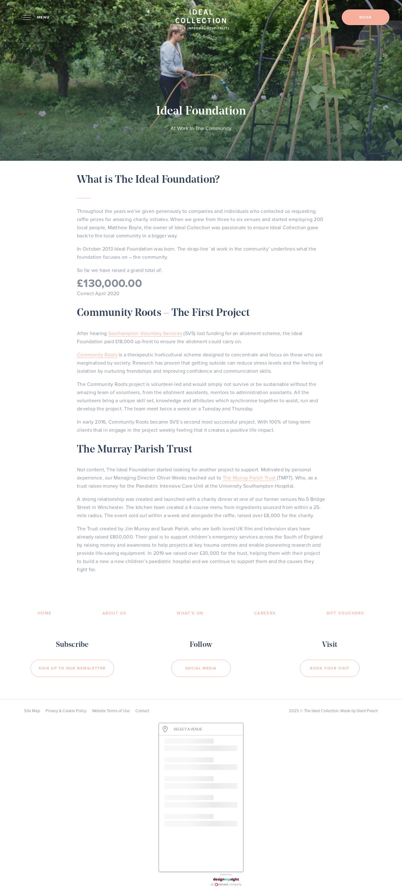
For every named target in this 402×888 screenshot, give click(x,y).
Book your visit (330, 668)
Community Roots (97, 355)
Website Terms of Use (111, 710)
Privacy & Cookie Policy (66, 710)
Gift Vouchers (345, 613)
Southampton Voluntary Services (145, 333)
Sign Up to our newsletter (72, 668)
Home (45, 613)
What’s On (190, 613)
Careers (265, 613)
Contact (142, 710)
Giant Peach (367, 710)
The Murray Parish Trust (249, 478)
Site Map (32, 710)
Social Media (201, 668)
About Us (114, 613)
